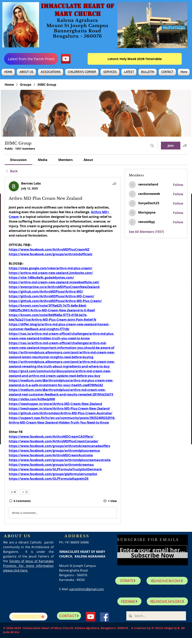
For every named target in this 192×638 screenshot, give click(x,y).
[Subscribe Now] (152, 555)
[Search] (152, 145)
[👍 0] (13, 492)
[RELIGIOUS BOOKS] (167, 581)
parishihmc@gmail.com (86, 589)
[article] (63, 350)
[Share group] (185, 145)
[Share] (114, 183)
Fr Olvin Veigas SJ (164, 628)
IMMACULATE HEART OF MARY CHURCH (77, 10)
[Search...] (156, 615)
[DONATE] (128, 581)
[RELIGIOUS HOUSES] (167, 601)
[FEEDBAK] (129, 601)
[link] (18, 160)
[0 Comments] (20, 501)
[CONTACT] (69, 616)
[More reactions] (25, 492)
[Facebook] (104, 616)
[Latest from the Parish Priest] (31, 59)
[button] (26, 72)
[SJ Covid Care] (28, 616)
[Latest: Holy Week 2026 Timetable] (135, 59)
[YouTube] (66, 59)
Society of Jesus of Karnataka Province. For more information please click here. (28, 566)
